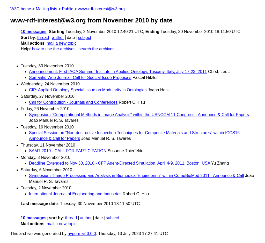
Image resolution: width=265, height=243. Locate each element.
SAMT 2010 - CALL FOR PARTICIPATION (67, 151)
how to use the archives (54, 49)
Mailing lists (46, 9)
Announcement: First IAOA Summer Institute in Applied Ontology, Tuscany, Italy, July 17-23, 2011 (118, 71)
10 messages (34, 31)
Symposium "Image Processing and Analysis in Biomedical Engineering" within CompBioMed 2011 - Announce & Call (136, 175)
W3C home (20, 9)
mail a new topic (61, 43)
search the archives (97, 49)
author (58, 37)
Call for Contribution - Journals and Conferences (73, 102)
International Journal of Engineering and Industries (75, 194)
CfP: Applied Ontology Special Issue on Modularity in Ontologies (87, 90)
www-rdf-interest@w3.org (101, 9)
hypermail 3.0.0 (82, 233)
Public (67, 9)
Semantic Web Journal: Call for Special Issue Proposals (80, 77)
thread (43, 37)
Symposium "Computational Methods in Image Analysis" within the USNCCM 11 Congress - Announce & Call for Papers (139, 114)
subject (84, 37)
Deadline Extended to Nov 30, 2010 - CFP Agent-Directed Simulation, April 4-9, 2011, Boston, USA (119, 163)
